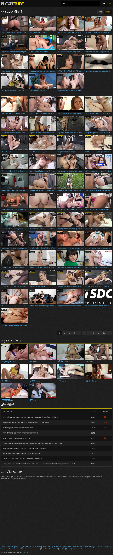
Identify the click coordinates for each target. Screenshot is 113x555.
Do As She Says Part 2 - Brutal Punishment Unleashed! (22, 459)
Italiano (70, 547)
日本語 (73, 549)
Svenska (17, 549)
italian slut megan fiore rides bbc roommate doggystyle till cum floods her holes (30, 417)
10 (104, 333)
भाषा (104, 3)
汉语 (22, 549)
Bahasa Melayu (90, 547)
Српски (51, 549)
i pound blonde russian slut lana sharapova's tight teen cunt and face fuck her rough (32, 443)
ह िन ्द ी (51, 547)
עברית (34, 547)
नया (100, 12)
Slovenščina (36, 549)
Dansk (83, 549)
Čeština (9, 547)
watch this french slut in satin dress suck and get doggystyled (24, 448)
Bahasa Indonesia (78, 547)
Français (5, 549)
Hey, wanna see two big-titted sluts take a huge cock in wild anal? (26, 422)
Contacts (25, 552)
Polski (39, 547)
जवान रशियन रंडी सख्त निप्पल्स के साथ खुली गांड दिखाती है (20, 433)
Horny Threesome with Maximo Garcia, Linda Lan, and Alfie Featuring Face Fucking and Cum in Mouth (39, 464)
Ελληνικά (2, 547)
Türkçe (68, 549)
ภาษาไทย (62, 549)
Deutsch (105, 547)
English (11, 549)
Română (44, 547)
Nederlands (27, 549)
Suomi (78, 549)
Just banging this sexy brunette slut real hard (18, 428)
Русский (58, 547)
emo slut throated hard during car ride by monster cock (22, 454)
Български (99, 547)
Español (64, 547)
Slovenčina (44, 549)
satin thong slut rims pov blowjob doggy (16, 438)
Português (28, 547)
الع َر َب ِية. (21, 547)
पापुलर (108, 12)
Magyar (14, 547)
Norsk (56, 549)
